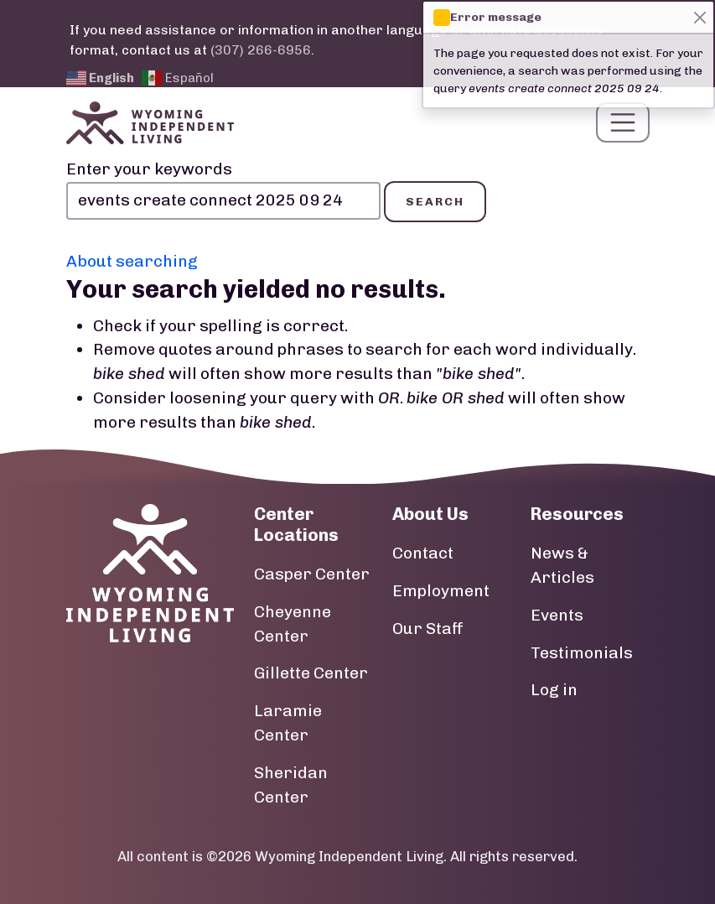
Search (435, 204)
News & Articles (562, 568)
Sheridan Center (291, 787)
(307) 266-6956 (260, 50)
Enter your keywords (149, 172)
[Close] (699, 17)
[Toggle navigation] (623, 124)
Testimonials (582, 655)
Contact (422, 556)
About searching (132, 263)
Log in (554, 693)
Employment (441, 593)
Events (557, 617)
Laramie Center (288, 726)
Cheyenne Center (292, 626)
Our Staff (428, 631)
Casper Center (312, 577)
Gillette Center (311, 676)
